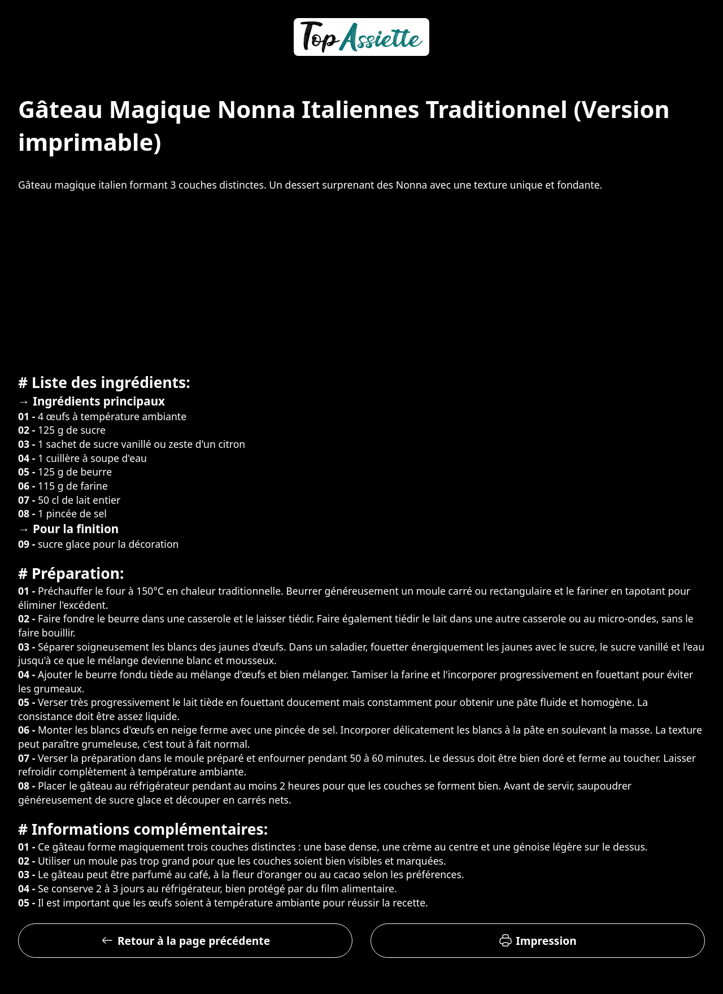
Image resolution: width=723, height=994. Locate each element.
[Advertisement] (361, 281)
